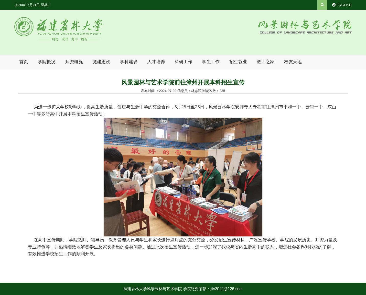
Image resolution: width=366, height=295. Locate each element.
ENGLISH (344, 5)
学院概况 (46, 61)
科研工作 (183, 61)
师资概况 (74, 61)
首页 (23, 61)
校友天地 (293, 61)
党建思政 (101, 61)
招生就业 (238, 61)
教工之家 (265, 61)
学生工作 (211, 61)
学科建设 (129, 61)
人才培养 (156, 61)
